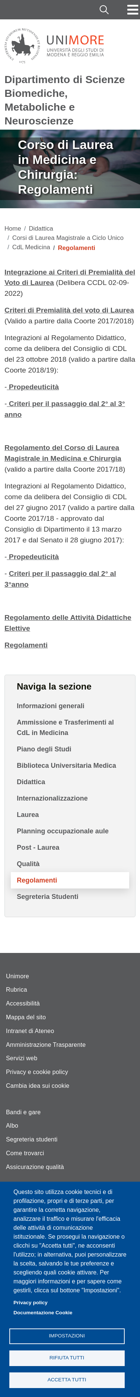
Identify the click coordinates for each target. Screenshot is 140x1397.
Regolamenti (37, 880)
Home (12, 228)
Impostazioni (67, 1336)
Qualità (28, 864)
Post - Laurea (38, 847)
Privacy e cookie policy (37, 1072)
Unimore (17, 976)
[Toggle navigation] (133, 10)
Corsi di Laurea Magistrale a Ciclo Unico (68, 237)
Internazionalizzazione (52, 798)
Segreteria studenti (31, 1139)
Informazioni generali (50, 706)
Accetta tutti (66, 1379)
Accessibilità (23, 1003)
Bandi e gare (23, 1112)
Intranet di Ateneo (30, 1031)
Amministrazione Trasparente (46, 1045)
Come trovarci (25, 1153)
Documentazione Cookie (42, 1312)
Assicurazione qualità (35, 1167)
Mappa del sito (26, 1017)
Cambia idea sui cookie (37, 1086)
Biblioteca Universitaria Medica (66, 765)
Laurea (28, 814)
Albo (12, 1125)
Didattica (41, 228)
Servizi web (21, 1058)
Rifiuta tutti (66, 1357)
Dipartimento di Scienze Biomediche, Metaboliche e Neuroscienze (64, 100)
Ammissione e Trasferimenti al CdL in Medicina (65, 727)
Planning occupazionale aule (63, 831)
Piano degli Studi (44, 749)
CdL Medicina (31, 247)
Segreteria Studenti (47, 896)
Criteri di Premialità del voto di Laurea (69, 310)
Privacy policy (30, 1302)
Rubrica (16, 989)
